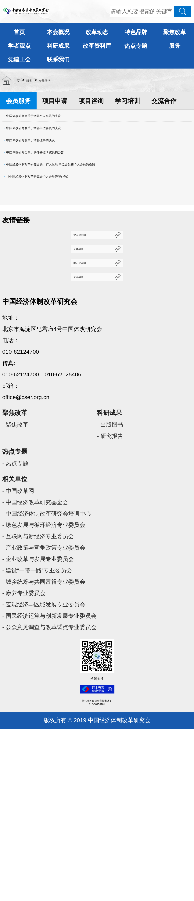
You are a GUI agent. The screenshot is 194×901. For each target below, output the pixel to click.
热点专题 (135, 46)
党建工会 (19, 59)
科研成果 (58, 46)
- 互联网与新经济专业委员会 (38, 536)
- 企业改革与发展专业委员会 (38, 559)
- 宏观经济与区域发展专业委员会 (43, 604)
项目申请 (54, 100)
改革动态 (97, 32)
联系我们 (58, 59)
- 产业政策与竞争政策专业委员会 (43, 548)
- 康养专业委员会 (23, 593)
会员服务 (45, 80)
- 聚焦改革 (15, 424)
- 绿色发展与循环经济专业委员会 (43, 525)
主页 (17, 80)
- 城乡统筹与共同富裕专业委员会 (43, 582)
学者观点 (19, 46)
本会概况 (58, 32)
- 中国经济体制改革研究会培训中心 (46, 513)
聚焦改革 (174, 32)
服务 (174, 46)
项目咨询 (91, 100)
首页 (19, 32)
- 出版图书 (110, 424)
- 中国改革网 (18, 491)
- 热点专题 (15, 463)
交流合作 (163, 100)
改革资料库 (97, 46)
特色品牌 (135, 32)
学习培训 (127, 100)
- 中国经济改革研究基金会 (35, 502)
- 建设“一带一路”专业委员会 (37, 570)
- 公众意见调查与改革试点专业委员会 (49, 627)
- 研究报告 (110, 436)
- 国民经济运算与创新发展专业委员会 (49, 616)
